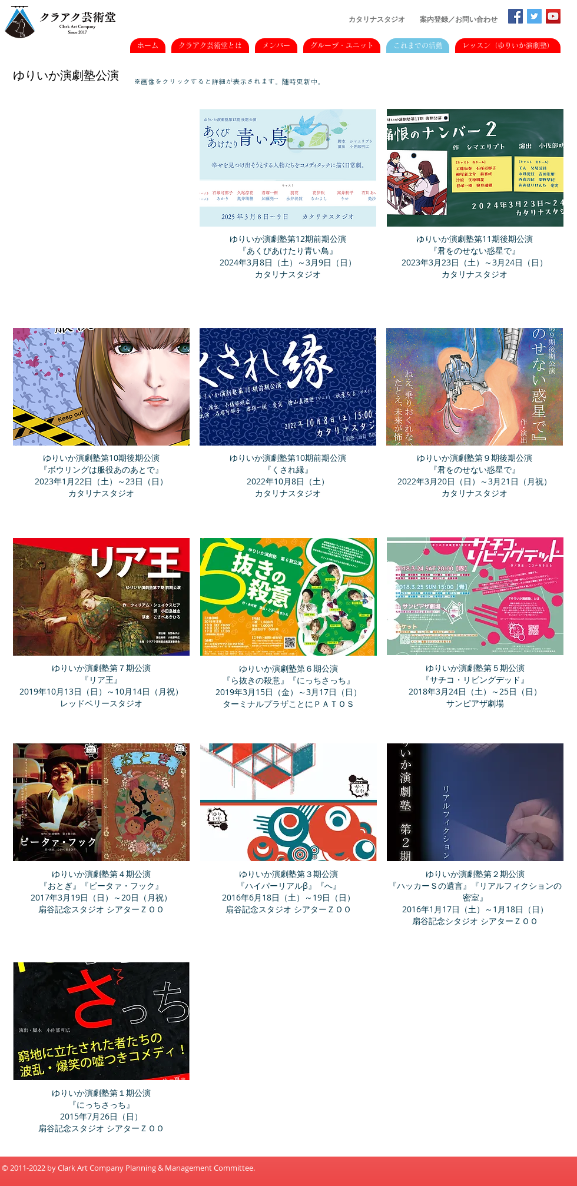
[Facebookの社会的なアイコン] (515, 16)
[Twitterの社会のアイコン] (534, 16)
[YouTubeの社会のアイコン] (553, 16)
